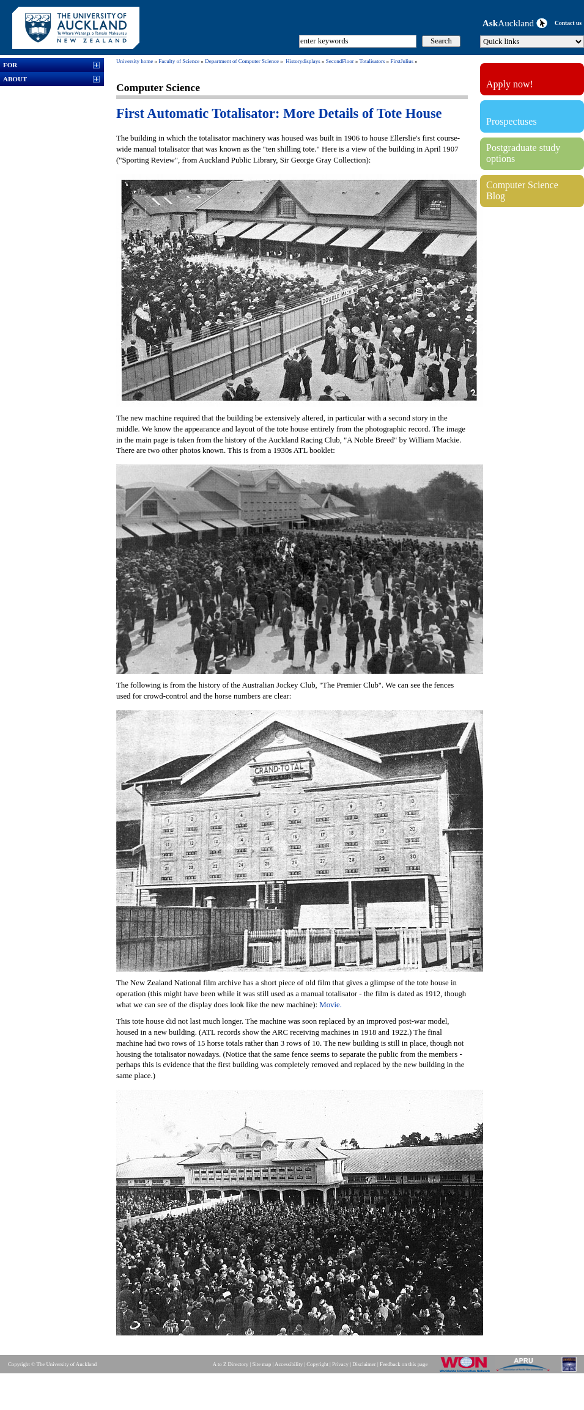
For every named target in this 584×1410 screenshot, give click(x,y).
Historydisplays (303, 61)
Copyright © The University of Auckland (52, 1364)
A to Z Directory (230, 1364)
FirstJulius (401, 61)
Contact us (568, 23)
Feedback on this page (403, 1364)
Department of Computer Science (242, 61)
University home (134, 61)
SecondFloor (340, 61)
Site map (261, 1364)
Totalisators (372, 61)
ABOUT (15, 79)
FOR (10, 64)
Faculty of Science (178, 61)
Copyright (317, 1364)
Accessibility (289, 1364)
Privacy (340, 1364)
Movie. (330, 1005)
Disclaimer (364, 1364)
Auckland (514, 23)
